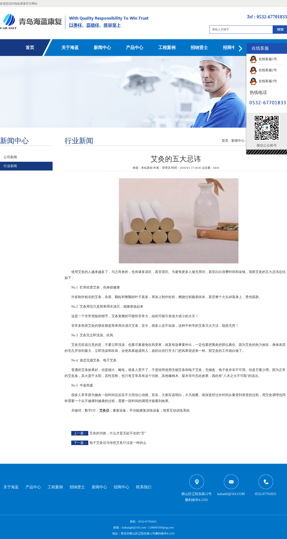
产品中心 (134, 47)
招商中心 (231, 47)
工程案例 (167, 47)
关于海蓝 (70, 47)
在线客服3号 (263, 81)
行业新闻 (10, 166)
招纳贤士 (199, 47)
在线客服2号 (263, 70)
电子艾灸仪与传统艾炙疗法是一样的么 (117, 443)
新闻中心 (102, 47)
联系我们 (143, 487)
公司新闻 (10, 157)
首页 (30, 47)
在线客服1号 (263, 59)
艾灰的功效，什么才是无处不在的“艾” (117, 433)
